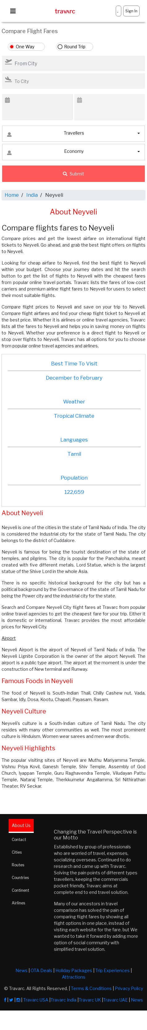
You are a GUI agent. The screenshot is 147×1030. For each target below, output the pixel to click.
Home (12, 195)
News (21, 970)
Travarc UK (90, 999)
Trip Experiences (112, 970)
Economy (45, 153)
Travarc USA (35, 999)
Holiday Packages (73, 970)
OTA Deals (41, 970)
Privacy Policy (129, 988)
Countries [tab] (20, 877)
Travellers (45, 134)
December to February (74, 378)
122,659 (74, 492)
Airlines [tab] (18, 903)
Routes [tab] (18, 865)
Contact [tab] (19, 839)
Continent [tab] (20, 890)
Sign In (131, 11)
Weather (74, 402)
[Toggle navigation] (12, 11)
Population (74, 478)
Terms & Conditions (91, 988)
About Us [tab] (21, 825)
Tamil (74, 454)
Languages (74, 440)
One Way (25, 46)
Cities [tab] (17, 852)
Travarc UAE (115, 999)
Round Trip (74, 46)
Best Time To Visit (74, 363)
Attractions (73, 977)
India (32, 195)
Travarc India (63, 999)
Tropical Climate (74, 416)
